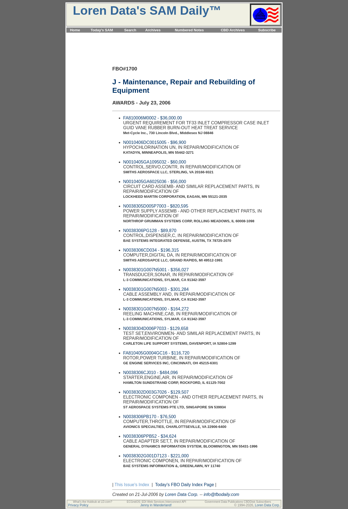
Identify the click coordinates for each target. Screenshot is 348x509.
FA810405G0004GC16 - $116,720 (156, 353)
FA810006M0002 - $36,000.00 (152, 118)
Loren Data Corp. (181, 494)
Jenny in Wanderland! (156, 505)
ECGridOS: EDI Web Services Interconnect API (156, 501)
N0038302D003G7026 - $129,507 (156, 392)
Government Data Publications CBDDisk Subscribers (238, 501)
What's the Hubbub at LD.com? (92, 501)
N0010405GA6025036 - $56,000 (154, 181)
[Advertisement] (174, 36)
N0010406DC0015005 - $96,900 (154, 142)
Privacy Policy (78, 505)
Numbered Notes (189, 30)
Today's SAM (102, 30)
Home (75, 30)
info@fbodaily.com (221, 494)
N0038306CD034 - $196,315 (151, 250)
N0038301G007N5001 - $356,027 (156, 269)
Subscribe (267, 30)
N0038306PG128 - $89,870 (149, 230)
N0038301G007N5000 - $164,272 (156, 309)
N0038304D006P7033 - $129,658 (155, 328)
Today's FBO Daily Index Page (184, 484)
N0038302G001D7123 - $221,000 (156, 456)
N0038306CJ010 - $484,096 (150, 372)
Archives (152, 30)
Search (130, 30)
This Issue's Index (131, 484)
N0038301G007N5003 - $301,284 (156, 289)
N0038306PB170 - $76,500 (149, 416)
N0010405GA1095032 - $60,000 (154, 162)
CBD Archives (233, 30)
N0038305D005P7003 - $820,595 (155, 206)
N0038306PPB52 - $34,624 (149, 436)
